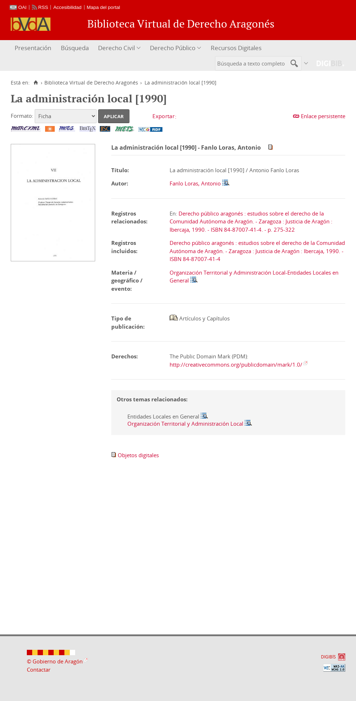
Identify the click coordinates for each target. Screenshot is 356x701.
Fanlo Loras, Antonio (195, 183)
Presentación (33, 48)
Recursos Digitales (236, 48)
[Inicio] (36, 82)
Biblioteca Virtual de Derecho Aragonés (91, 82)
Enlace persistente (323, 116)
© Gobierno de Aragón (55, 661)
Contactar (38, 669)
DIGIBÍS (328, 657)
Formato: (22, 115)
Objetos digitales (138, 455)
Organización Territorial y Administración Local (185, 423)
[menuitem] (34, 48)
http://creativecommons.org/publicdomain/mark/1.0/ (236, 364)
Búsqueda (75, 48)
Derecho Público (172, 48)
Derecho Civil (116, 48)
